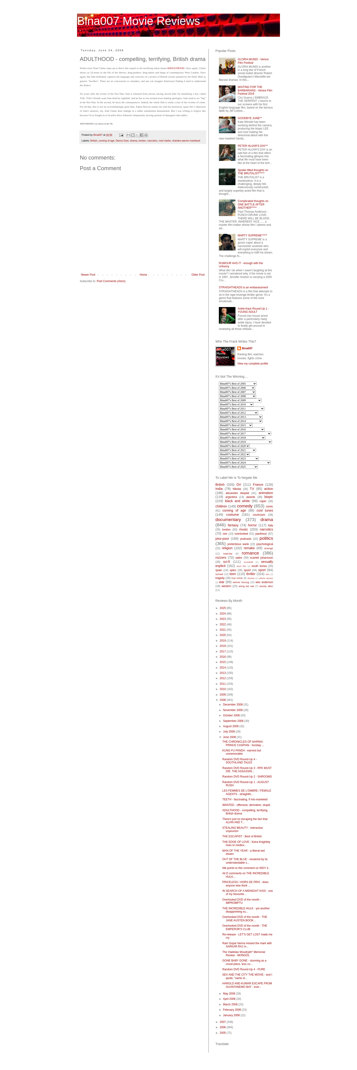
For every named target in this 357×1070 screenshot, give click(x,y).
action (268, 489)
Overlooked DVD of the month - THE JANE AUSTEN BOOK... (244, 918)
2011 (223, 683)
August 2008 (231, 726)
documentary (228, 519)
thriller (250, 574)
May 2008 (229, 993)
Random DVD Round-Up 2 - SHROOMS (247, 776)
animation (266, 493)
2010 (223, 689)
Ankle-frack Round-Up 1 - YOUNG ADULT (253, 310)
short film (241, 566)
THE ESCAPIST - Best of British (242, 836)
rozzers (220, 557)
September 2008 (233, 721)
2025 (223, 608)
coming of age (106, 140)
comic (269, 506)
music (243, 529)
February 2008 (232, 1009)
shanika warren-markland (186, 140)
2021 (223, 629)
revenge (268, 548)
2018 (223, 646)
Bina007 (247, 348)
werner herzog (241, 582)
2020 (223, 635)
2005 (223, 1032)
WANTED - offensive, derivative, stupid (246, 805)
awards (250, 497)
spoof (247, 570)
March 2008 (230, 1004)
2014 (223, 667)
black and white (237, 501)
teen (232, 574)
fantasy (233, 525)
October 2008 (232, 715)
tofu (267, 574)
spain (218, 570)
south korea (259, 566)
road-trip (227, 553)
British (93, 140)
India (219, 489)
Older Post (198, 274)
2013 (223, 673)
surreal (219, 574)
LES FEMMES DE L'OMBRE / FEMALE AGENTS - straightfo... (246, 792)
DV (238, 484)
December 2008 (233, 704)
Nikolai (237, 489)
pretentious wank (238, 544)
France (258, 484)
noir (225, 533)
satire (238, 557)
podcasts (245, 538)
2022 (223, 624)
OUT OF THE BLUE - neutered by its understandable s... (245, 861)
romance (250, 553)
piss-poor (222, 538)
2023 (223, 619)
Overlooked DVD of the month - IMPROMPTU (241, 901)
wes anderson (264, 582)
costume (232, 514)
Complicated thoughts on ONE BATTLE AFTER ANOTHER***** (253, 204)
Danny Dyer (122, 140)
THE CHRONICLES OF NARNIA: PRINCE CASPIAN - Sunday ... (243, 743)
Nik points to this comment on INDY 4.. (246, 868)
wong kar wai (246, 586)
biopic (268, 497)
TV (252, 489)
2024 (223, 613)
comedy (245, 505)
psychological (264, 544)
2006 (223, 1027)
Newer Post (88, 274)
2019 (223, 640)
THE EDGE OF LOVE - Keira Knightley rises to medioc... (246, 843)
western (226, 586)
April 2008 (229, 999)
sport (262, 570)
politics (266, 538)
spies (233, 570)
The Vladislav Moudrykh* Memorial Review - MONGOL (243, 953)
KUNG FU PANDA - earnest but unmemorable (241, 752)
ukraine (251, 578)
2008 (223, 700)
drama (133, 140)
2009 (223, 694)
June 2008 (230, 737)
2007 (223, 1022)
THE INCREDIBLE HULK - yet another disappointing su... (246, 910)
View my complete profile (252, 363)
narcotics (152, 140)
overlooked (241, 533)
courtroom (259, 514)
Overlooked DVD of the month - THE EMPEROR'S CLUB (244, 927)
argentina (231, 497)
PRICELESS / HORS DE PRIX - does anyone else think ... (245, 883)
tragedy (220, 578)
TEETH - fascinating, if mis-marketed (245, 799)
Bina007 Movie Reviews (138, 21)
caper (262, 501)
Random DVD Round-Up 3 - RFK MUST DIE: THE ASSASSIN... (247, 769)
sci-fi (226, 562)
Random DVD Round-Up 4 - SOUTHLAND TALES (239, 761)
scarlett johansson (261, 557)
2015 (223, 662)
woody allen (266, 586)
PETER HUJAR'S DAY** (253, 146)
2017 (223, 651)
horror (252, 525)
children (221, 506)
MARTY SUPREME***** (252, 235)
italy (270, 525)
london (142, 140)
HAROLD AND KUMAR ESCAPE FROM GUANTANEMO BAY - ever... (247, 985)
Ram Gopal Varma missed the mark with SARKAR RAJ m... (247, 945)
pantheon (261, 533)
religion (227, 548)
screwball (248, 562)
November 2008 (233, 710)
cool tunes (264, 510)
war (221, 582)
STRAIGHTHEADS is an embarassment (243, 287)
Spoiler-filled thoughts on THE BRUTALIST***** (253, 172)
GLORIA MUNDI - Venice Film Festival (253, 61)
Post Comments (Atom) (111, 281)
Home (143, 274)
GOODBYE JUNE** (250, 118)
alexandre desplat (237, 493)
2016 (223, 656)
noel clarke (165, 140)
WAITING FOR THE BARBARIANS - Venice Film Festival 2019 (255, 90)
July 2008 (229, 731)
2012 (223, 678)
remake (249, 548)
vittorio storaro (266, 578)
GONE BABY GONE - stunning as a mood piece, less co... (244, 962)
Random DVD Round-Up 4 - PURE (243, 969)
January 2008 (232, 1015)
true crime (237, 578)
